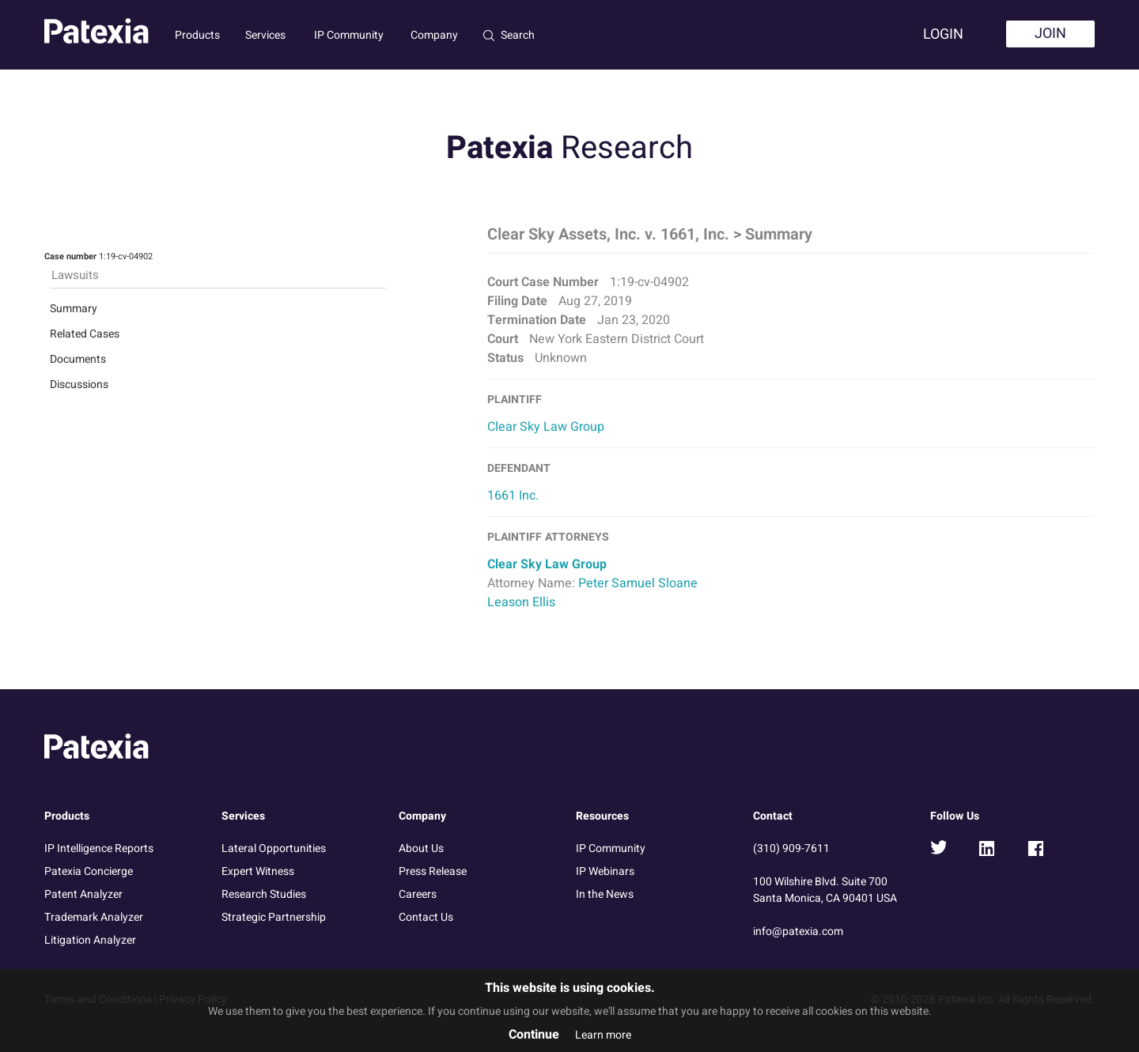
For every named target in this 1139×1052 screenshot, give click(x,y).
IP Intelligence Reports (98, 848)
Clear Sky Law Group (545, 426)
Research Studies (263, 894)
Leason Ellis (521, 602)
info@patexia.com (798, 931)
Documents (78, 359)
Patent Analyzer (83, 894)
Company (434, 35)
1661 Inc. (513, 495)
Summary (73, 308)
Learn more (603, 1035)
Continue (534, 1034)
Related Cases (84, 334)
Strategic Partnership (273, 917)
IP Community (349, 35)
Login (943, 34)
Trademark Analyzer (93, 917)
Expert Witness (257, 871)
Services (265, 35)
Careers (418, 894)
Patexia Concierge (88, 871)
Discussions (79, 384)
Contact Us (426, 917)
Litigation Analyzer (90, 940)
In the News (605, 894)
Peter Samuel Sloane (638, 583)
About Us (421, 848)
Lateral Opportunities (273, 848)
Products (197, 35)
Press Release (433, 871)
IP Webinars (605, 871)
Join (1050, 33)
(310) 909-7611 (791, 848)
